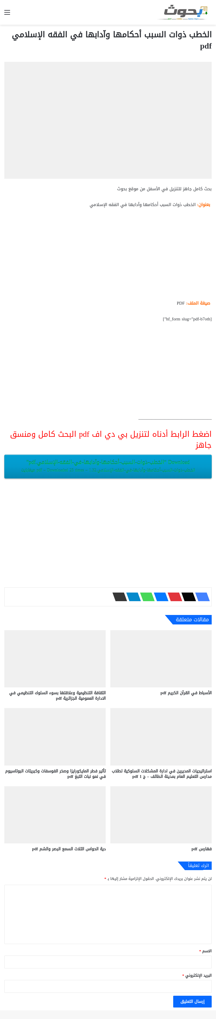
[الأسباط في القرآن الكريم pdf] (161, 658)
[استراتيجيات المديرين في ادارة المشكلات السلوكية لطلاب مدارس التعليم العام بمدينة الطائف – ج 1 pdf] (161, 736)
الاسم (205, 951)
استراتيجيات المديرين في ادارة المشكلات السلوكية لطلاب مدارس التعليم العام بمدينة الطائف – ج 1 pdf (162, 773)
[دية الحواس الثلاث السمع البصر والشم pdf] (55, 814)
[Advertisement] (108, 256)
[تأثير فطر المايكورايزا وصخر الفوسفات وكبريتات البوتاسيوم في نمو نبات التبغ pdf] (55, 736)
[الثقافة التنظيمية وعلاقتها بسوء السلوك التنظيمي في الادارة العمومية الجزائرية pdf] (55, 658)
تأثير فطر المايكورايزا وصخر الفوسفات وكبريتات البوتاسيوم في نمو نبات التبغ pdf (55, 773)
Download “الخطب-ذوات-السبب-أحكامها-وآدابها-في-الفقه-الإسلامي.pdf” (108, 465)
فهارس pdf (202, 849)
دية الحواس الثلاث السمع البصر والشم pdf (69, 849)
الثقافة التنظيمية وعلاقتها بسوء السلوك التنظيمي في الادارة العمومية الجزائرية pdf (57, 695)
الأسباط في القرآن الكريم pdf (186, 693)
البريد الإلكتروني (197, 975)
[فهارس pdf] (161, 814)
